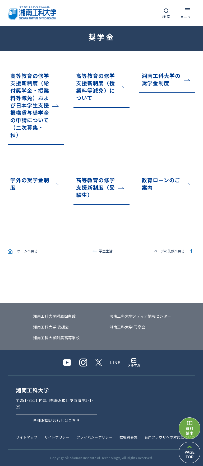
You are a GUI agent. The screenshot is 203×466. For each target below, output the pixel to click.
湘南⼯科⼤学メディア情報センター (140, 316)
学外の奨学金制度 (29, 183)
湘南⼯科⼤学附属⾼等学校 (56, 337)
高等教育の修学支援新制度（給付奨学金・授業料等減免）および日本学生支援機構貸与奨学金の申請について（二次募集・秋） (29, 105)
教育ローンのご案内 (161, 183)
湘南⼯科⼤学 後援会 (51, 327)
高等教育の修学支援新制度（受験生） (95, 187)
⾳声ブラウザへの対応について (170, 437)
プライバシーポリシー (95, 437)
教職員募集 (128, 437)
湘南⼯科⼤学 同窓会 (127, 327)
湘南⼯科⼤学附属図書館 (54, 316)
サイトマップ (27, 437)
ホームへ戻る (27, 250)
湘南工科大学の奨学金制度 (161, 79)
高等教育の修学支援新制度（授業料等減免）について (95, 87)
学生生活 (106, 250)
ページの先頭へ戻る (169, 250)
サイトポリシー (57, 437)
